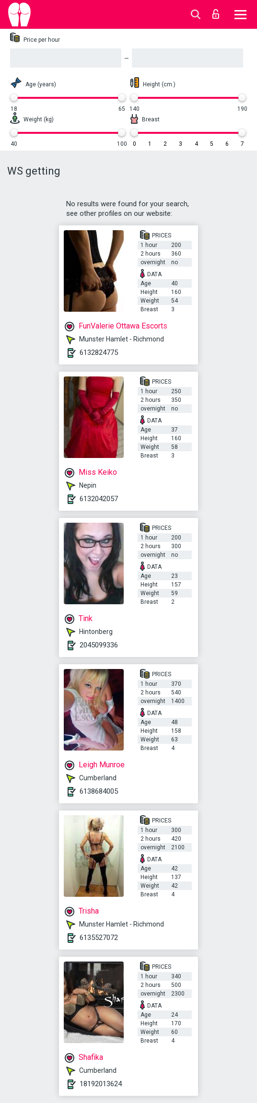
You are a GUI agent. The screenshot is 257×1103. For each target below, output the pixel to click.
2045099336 (99, 645)
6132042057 (99, 498)
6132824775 (99, 352)
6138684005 (99, 791)
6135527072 (99, 937)
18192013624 (101, 1084)
